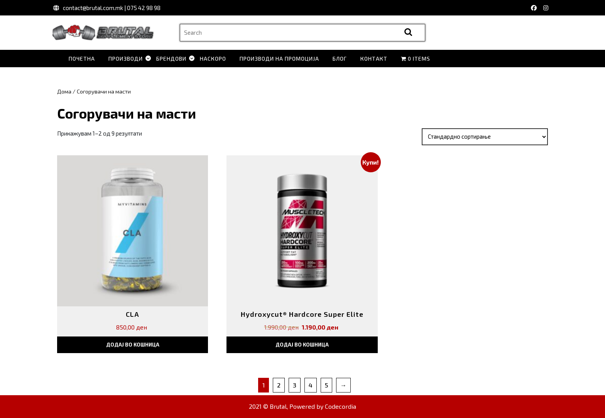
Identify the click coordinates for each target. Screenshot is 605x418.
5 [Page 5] (326, 385)
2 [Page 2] (279, 385)
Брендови (171, 58)
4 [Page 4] (311, 385)
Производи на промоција (279, 58)
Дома (64, 91)
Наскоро (213, 58)
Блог (340, 58)
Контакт (373, 58)
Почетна (82, 58)
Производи (125, 58)
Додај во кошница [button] (132, 345)
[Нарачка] (485, 136)
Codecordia (340, 406)
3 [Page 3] (294, 385)
